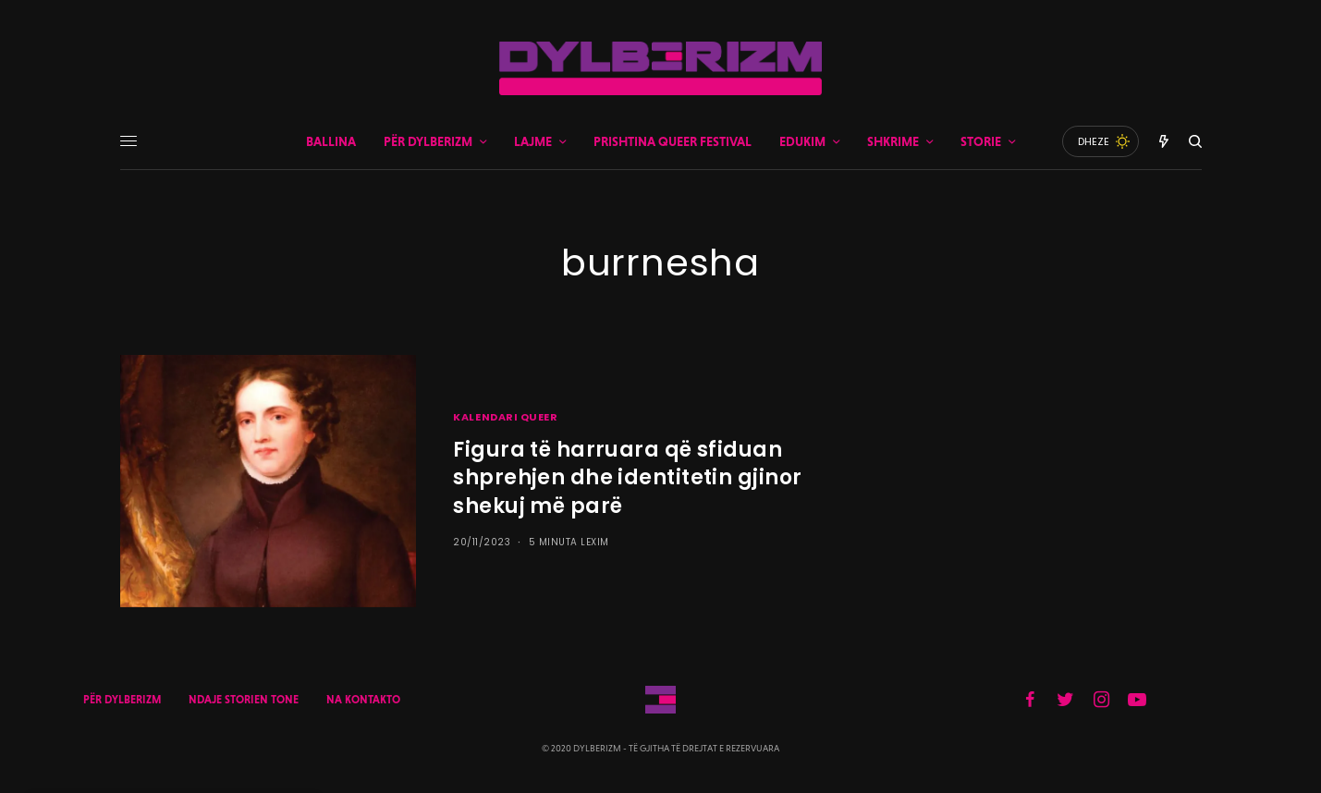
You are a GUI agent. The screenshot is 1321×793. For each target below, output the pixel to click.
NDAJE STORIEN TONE (244, 699)
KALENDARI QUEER (505, 416)
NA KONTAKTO (363, 699)
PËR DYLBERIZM (122, 699)
